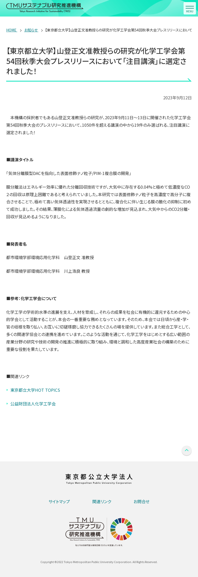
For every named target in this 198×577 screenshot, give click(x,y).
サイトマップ (59, 501)
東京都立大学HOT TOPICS (35, 390)
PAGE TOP (187, 451)
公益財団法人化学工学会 (33, 403)
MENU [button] (189, 11)
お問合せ (142, 501)
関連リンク (101, 501)
